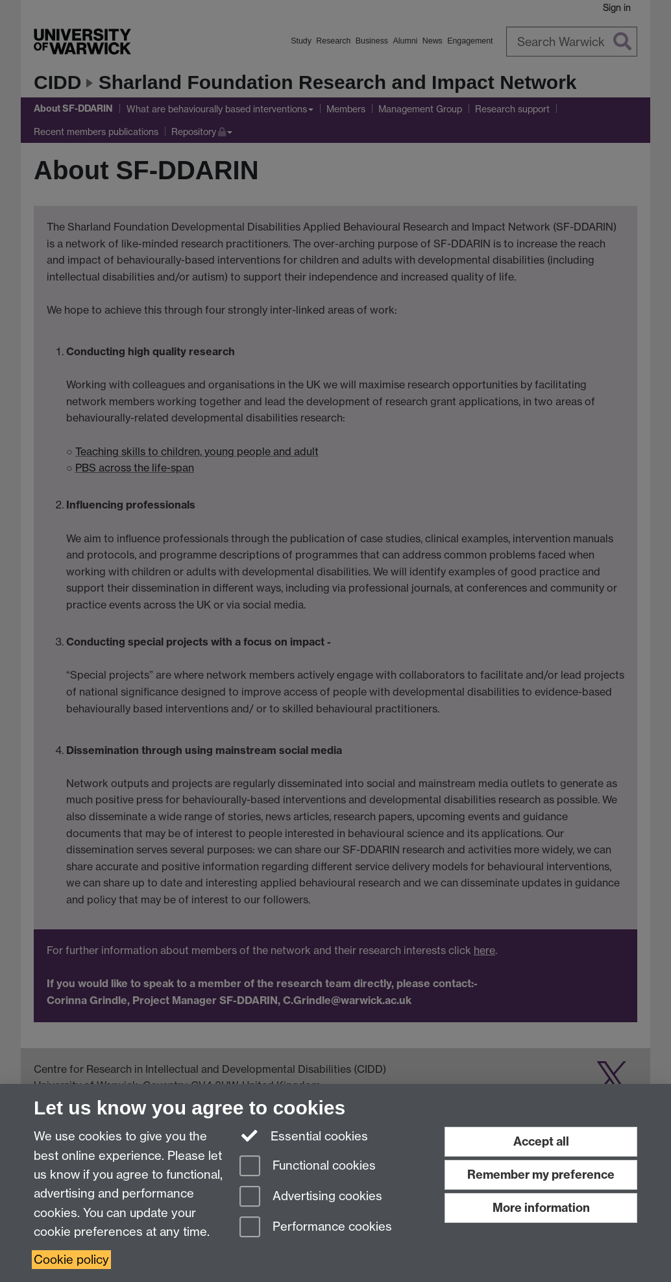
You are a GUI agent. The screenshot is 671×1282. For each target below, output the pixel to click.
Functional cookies (307, 1167)
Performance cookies (315, 1228)
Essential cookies (304, 1135)
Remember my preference (541, 1174)
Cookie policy (71, 1259)
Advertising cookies (310, 1197)
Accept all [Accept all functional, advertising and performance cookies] (541, 1141)
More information (541, 1207)
